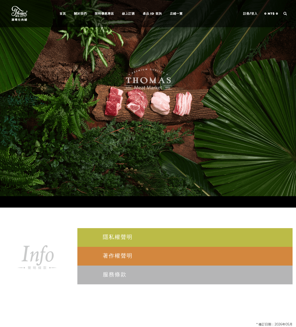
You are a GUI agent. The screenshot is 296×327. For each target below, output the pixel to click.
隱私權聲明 (118, 237)
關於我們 (80, 13)
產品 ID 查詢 (152, 13)
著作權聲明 (118, 255)
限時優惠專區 (104, 13)
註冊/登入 (250, 13)
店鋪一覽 (176, 13)
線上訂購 (128, 13)
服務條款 (115, 274)
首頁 (63, 13)
